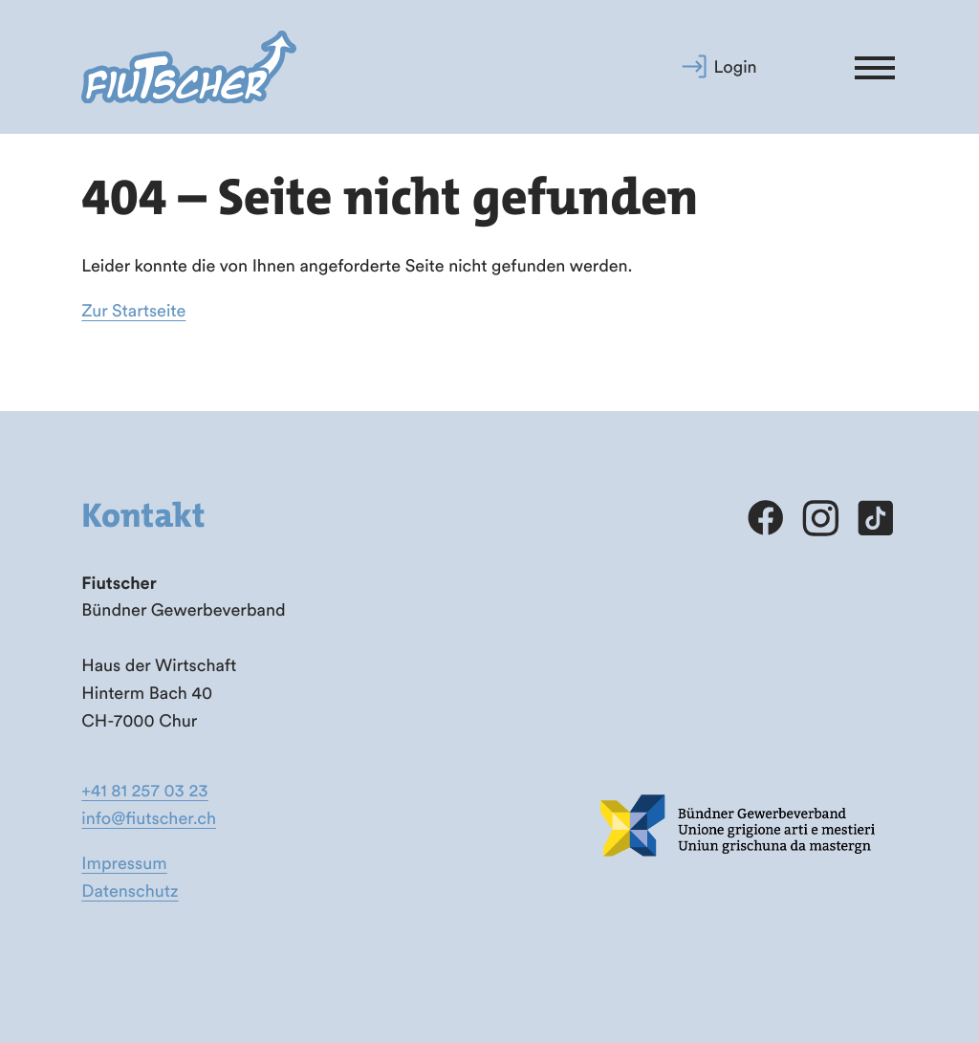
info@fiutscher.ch (148, 818)
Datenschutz (129, 891)
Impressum (123, 863)
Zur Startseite (133, 310)
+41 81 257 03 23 (144, 790)
